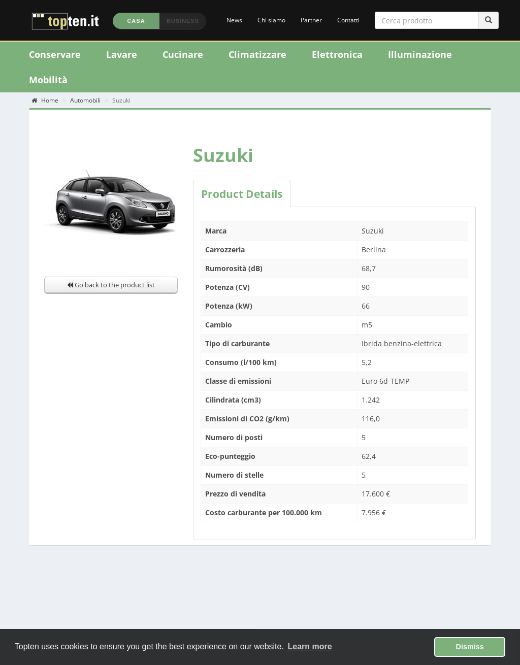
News (234, 20)
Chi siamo (271, 20)
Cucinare (182, 54)
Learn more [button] (310, 646)
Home (44, 100)
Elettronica (337, 54)
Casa (136, 21)
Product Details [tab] (241, 194)
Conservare (55, 54)
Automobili (85, 100)
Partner (311, 20)
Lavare (121, 54)
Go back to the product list (111, 284)
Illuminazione (420, 54)
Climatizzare (257, 54)
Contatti (348, 20)
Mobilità (48, 80)
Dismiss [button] (470, 647)
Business (183, 21)
